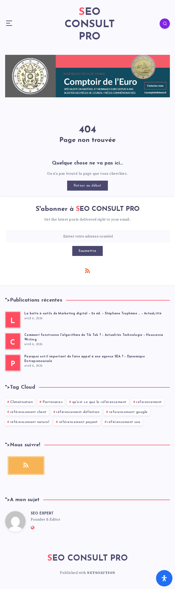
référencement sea (123, 422)
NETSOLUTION (101, 573)
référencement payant (78, 422)
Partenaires (53, 402)
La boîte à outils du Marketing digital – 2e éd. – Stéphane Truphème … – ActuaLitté (93, 313)
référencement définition (77, 412)
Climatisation (21, 402)
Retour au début (87, 185)
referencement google (128, 412)
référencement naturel (29, 422)
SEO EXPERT (42, 513)
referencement (149, 402)
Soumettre (87, 251)
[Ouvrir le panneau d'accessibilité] (164, 578)
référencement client (28, 412)
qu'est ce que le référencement (99, 402)
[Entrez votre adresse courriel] (88, 236)
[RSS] (87, 270)
